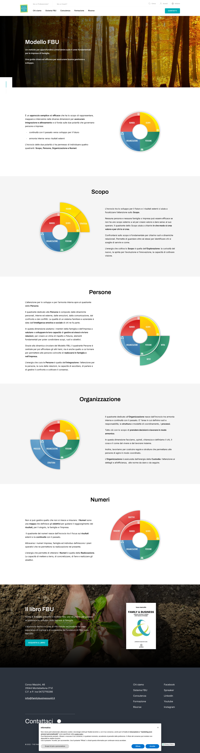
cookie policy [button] (78, 734)
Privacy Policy (169, 744)
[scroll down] (6, 87)
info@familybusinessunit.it (40, 698)
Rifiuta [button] (138, 746)
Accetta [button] (152, 746)
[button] (158, 727)
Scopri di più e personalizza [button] (55, 746)
